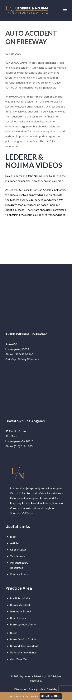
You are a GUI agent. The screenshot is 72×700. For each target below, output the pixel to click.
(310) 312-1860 (24, 354)
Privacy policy (37, 689)
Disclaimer (20, 689)
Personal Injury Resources (19, 565)
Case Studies (18, 549)
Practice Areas (19, 574)
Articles (15, 543)
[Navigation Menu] (65, 11)
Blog (13, 536)
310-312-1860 (50, 696)
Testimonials (18, 556)
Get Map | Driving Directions (22, 359)
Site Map (52, 689)
